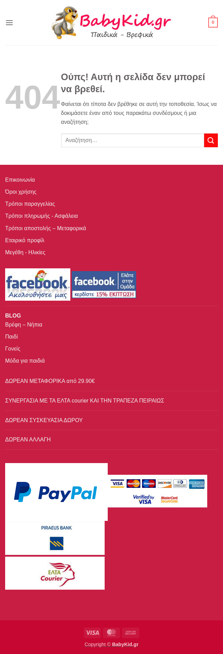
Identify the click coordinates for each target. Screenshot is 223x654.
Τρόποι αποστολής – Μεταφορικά (45, 228)
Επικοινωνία (20, 180)
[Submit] (211, 140)
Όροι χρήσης (20, 192)
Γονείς (12, 349)
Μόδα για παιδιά (25, 361)
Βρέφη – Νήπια (23, 325)
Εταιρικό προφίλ (24, 240)
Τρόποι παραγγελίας (30, 204)
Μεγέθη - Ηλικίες (25, 252)
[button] (9, 22)
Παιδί (11, 337)
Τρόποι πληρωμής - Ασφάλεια (41, 216)
